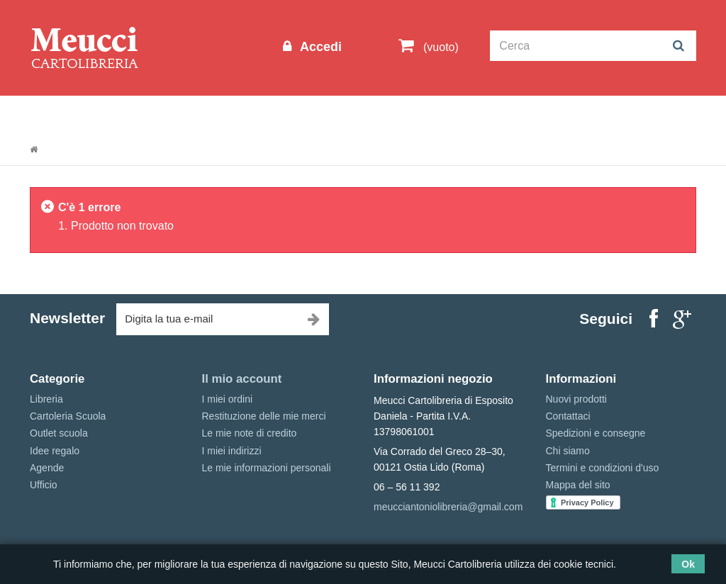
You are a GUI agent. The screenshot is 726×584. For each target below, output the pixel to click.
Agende (47, 467)
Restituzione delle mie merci (264, 416)
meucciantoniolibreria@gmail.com (448, 506)
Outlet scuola (161, 114)
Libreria (348, 114)
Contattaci (568, 416)
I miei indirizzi (232, 450)
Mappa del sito (578, 484)
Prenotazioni (565, 114)
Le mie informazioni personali (266, 467)
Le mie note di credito (249, 433)
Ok (688, 564)
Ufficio (43, 484)
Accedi (319, 47)
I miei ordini (227, 399)
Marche (491, 114)
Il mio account (242, 379)
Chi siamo (568, 450)
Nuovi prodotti (576, 399)
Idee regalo (419, 114)
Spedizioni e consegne (596, 433)
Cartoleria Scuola (262, 114)
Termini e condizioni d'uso (602, 467)
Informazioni (73, 114)
